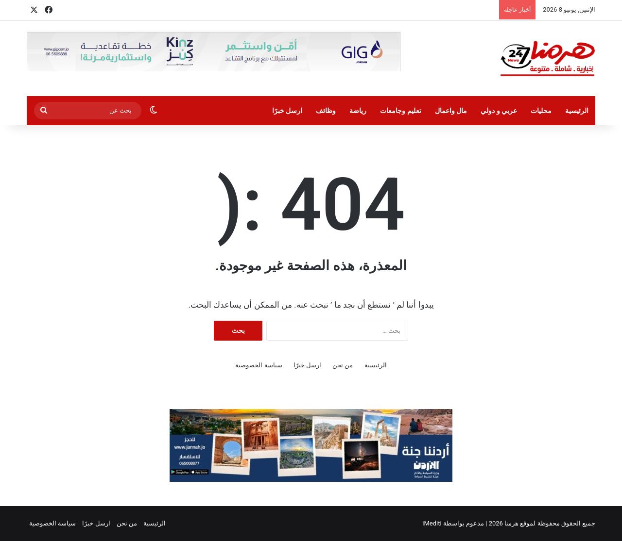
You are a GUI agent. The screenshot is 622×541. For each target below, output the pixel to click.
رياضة (357, 111)
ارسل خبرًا (287, 111)
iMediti (431, 523)
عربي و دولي (499, 111)
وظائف (326, 111)
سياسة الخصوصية (258, 365)
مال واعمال (451, 111)
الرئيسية (576, 111)
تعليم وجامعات (400, 111)
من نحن (342, 365)
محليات (541, 111)
